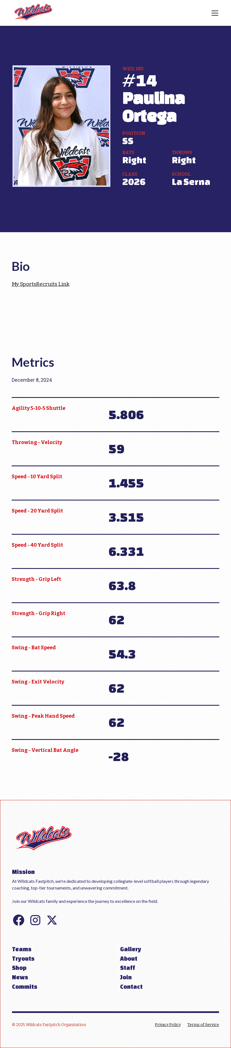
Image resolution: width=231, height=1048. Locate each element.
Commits (24, 986)
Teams (21, 949)
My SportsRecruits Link (40, 284)
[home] (33, 13)
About (128, 958)
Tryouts (23, 958)
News (20, 977)
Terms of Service (203, 1024)
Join (126, 977)
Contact (131, 986)
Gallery (130, 949)
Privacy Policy (168, 1024)
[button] (213, 13)
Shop (19, 967)
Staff (127, 967)
